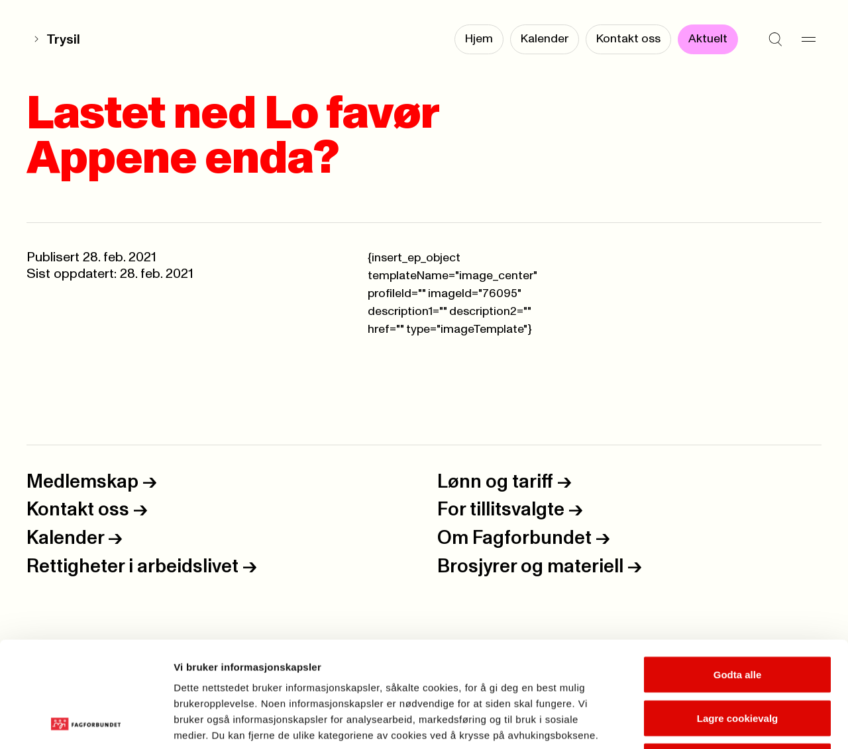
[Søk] (775, 39)
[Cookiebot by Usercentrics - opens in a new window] (86, 723)
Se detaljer (712, 722)
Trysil (63, 39)
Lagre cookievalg (737, 619)
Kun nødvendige (737, 662)
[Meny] (808, 39)
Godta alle (738, 575)
